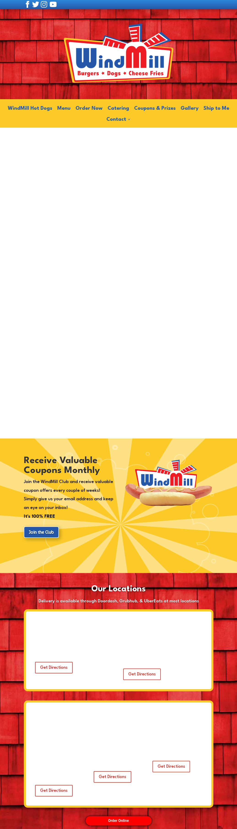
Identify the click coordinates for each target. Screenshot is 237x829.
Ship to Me (216, 109)
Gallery (190, 109)
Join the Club (41, 532)
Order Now (89, 109)
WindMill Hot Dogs (30, 109)
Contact (116, 120)
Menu (64, 109)
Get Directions (54, 668)
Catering (118, 109)
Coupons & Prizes (155, 109)
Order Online (118, 820)
